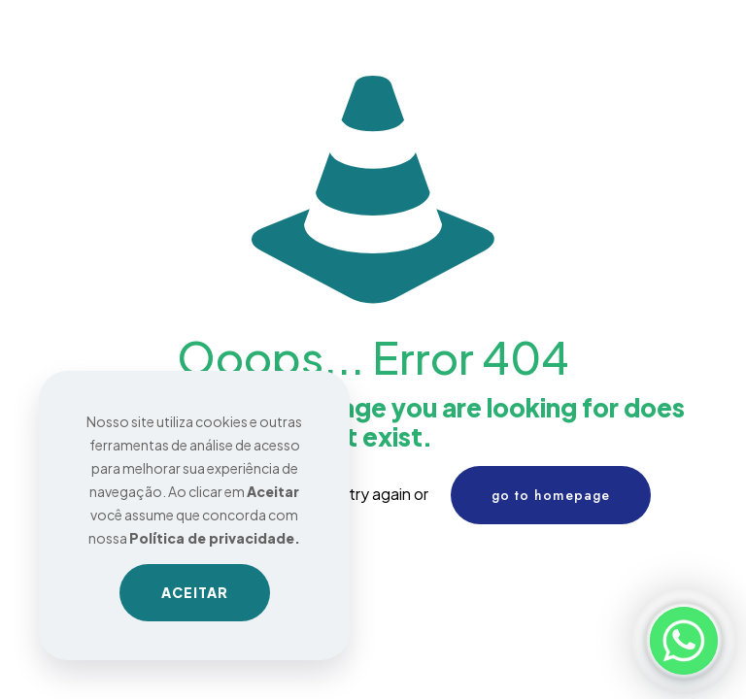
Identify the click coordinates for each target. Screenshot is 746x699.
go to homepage (551, 495)
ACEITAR (194, 592)
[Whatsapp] (684, 641)
